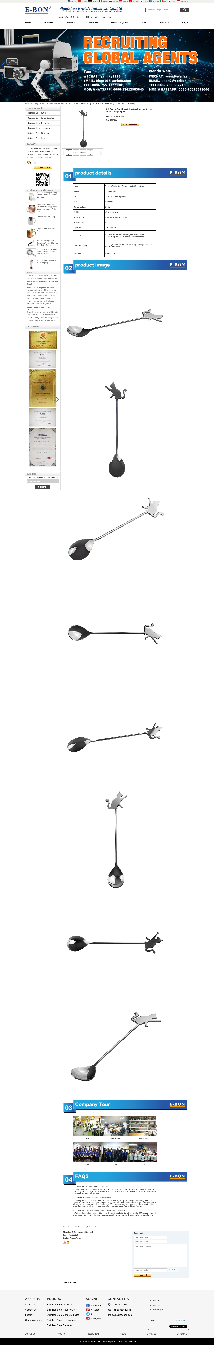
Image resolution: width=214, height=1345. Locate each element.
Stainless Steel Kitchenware (50, 104)
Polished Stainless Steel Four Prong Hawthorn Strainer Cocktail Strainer (48, 253)
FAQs (185, 22)
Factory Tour (92, 1333)
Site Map (151, 1333)
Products (70, 22)
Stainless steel (92, 1227)
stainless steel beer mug (46, 218)
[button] (103, 99)
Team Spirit (92, 22)
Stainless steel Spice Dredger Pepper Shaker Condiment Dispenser (48, 196)
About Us (48, 22)
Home (28, 22)
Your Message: (156, 1309)
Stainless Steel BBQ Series (39, 113)
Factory (29, 1315)
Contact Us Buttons (178, 1326)
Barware (71, 1227)
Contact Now (43, 167)
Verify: (152, 1321)
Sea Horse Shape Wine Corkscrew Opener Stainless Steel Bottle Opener (47, 245)
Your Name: (155, 1300)
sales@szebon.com (100, 17)
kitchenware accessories (71, 104)
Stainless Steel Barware (37, 138)
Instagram (93, 1318)
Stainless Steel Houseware (38, 128)
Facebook (93, 1305)
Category (34, 104)
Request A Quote (119, 22)
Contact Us (164, 22)
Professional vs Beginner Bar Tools (40, 289)
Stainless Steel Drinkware (38, 123)
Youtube (93, 1309)
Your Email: (155, 1305)
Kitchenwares (80, 1227)
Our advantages (33, 1320)
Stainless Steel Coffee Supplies (40, 118)
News (143, 22)
